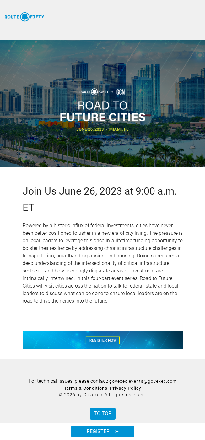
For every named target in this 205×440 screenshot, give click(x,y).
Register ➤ (103, 431)
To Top (102, 413)
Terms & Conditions (85, 388)
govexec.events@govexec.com (143, 381)
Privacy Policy (125, 388)
